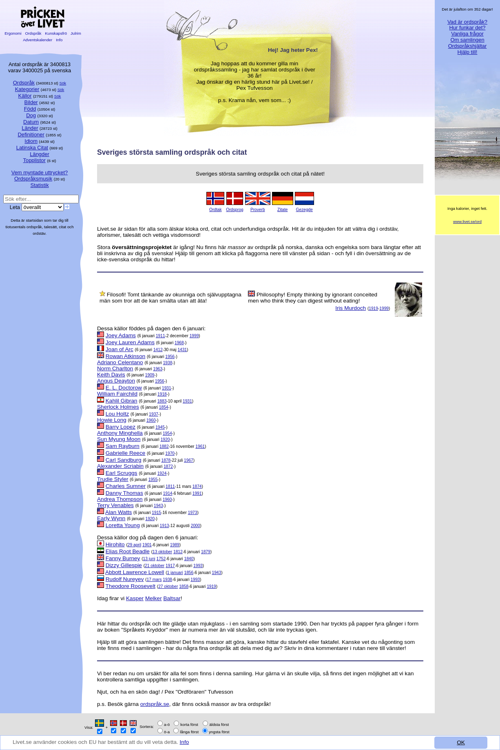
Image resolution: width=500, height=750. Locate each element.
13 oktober (162, 552)
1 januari (175, 572)
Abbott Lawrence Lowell (134, 572)
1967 (188, 460)
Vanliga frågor (467, 34)
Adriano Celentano (120, 362)
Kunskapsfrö (56, 33)
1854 (163, 407)
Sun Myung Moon (119, 439)
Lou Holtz (117, 414)
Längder (39, 154)
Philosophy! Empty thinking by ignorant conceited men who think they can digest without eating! (312, 298)
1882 (164, 446)
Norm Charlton (115, 368)
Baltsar (171, 598)
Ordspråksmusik (33, 179)
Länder (30, 128)
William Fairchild (117, 394)
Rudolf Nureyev (125, 579)
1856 (189, 572)
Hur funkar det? (467, 27)
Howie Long (111, 420)
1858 (183, 586)
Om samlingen (467, 40)
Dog (31, 115)
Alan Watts (118, 512)
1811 (170, 486)
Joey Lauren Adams (130, 342)
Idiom (31, 141)
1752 (161, 558)
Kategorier (27, 89)
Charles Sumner (126, 486)
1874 (197, 486)
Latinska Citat (32, 148)
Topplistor (34, 160)
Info (184, 742)
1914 (168, 493)
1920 (165, 439)
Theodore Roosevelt (130, 586)
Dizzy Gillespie (124, 565)
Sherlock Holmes (118, 407)
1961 (200, 446)
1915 (156, 512)
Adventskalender (37, 40)
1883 (162, 401)
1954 (167, 433)
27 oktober (168, 586)
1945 (160, 427)
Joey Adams (121, 335)
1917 (170, 565)
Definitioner (31, 134)
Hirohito (115, 544)
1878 (166, 460)
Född (30, 109)
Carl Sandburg (124, 460)
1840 (188, 558)
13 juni (149, 558)
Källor (25, 96)
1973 (192, 512)
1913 (164, 525)
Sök (63, 83)
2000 (195, 525)
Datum (31, 122)
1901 (147, 545)
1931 (166, 388)
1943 (158, 505)
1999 (384, 308)
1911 (160, 336)
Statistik (39, 185)
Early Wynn (111, 518)
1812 (178, 552)
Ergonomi (12, 33)
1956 (170, 356)
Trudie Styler (112, 479)
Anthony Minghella (120, 433)
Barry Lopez (120, 427)
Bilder (31, 102)
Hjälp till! (468, 52)
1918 (162, 394)
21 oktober (154, 565)
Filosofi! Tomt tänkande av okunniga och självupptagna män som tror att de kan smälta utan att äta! (170, 298)
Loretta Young (123, 525)
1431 (182, 349)
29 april (134, 545)
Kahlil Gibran (121, 401)
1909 (150, 375)
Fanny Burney (123, 558)
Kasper (135, 598)
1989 (174, 545)
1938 (168, 363)
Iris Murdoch (350, 308)
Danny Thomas (124, 493)
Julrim (75, 33)
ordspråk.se (154, 704)
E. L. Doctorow (124, 388)
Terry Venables (115, 505)
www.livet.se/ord (467, 221)
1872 (168, 466)
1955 (153, 479)
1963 (157, 369)
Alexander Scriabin (120, 466)
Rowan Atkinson (125, 356)
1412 (158, 349)
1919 (373, 308)
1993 (198, 565)
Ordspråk (33, 33)
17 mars (154, 579)
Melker (153, 598)
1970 (170, 453)
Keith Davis (111, 375)
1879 (205, 552)
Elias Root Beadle (128, 551)
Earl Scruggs (121, 473)
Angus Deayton (116, 381)
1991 (197, 493)
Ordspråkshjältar (467, 46)
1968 (179, 343)
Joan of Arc (119, 349)
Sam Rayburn (122, 446)
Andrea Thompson (120, 499)
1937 (153, 414)
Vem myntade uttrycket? (39, 172)
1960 (151, 420)
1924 (162, 473)
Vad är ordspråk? (467, 22)
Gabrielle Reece (125, 453)
